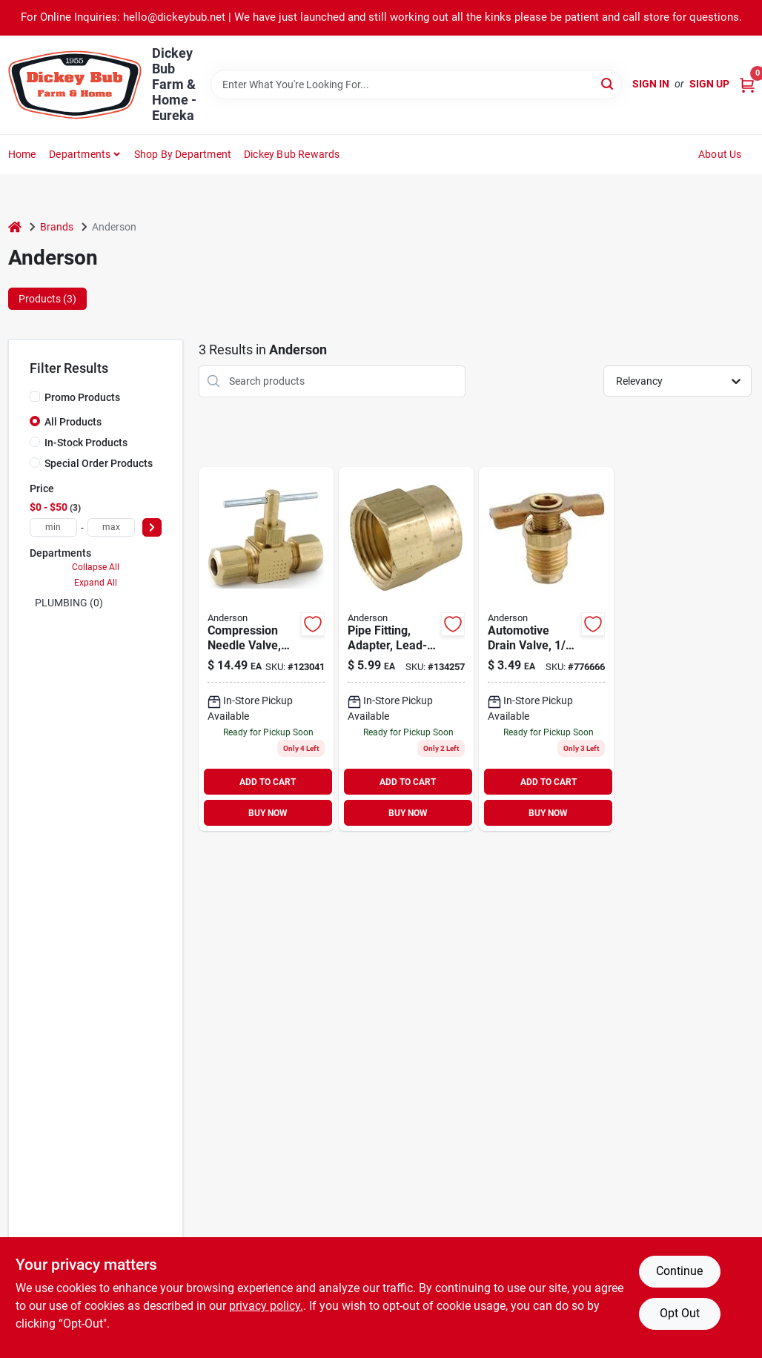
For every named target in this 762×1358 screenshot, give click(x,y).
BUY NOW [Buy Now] (268, 813)
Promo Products (82, 397)
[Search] (608, 83)
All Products (73, 421)
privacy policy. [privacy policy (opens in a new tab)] (266, 1306)
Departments (79, 154)
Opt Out (680, 1313)
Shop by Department (183, 154)
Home (22, 154)
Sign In (650, 84)
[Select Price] (152, 527)
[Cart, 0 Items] (747, 84)
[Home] (14, 227)
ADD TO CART (267, 782)
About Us (720, 154)
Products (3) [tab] (47, 299)
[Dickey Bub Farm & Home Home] (75, 85)
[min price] (53, 527)
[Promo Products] (35, 396)
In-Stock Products (85, 442)
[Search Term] (416, 84)
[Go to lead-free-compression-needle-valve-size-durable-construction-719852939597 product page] (266, 649)
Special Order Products (98, 463)
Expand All (95, 582)
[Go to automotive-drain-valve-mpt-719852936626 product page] (546, 649)
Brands (56, 227)
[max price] (111, 527)
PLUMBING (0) (69, 603)
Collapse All (95, 567)
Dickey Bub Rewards (292, 154)
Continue (679, 1271)
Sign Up (709, 84)
